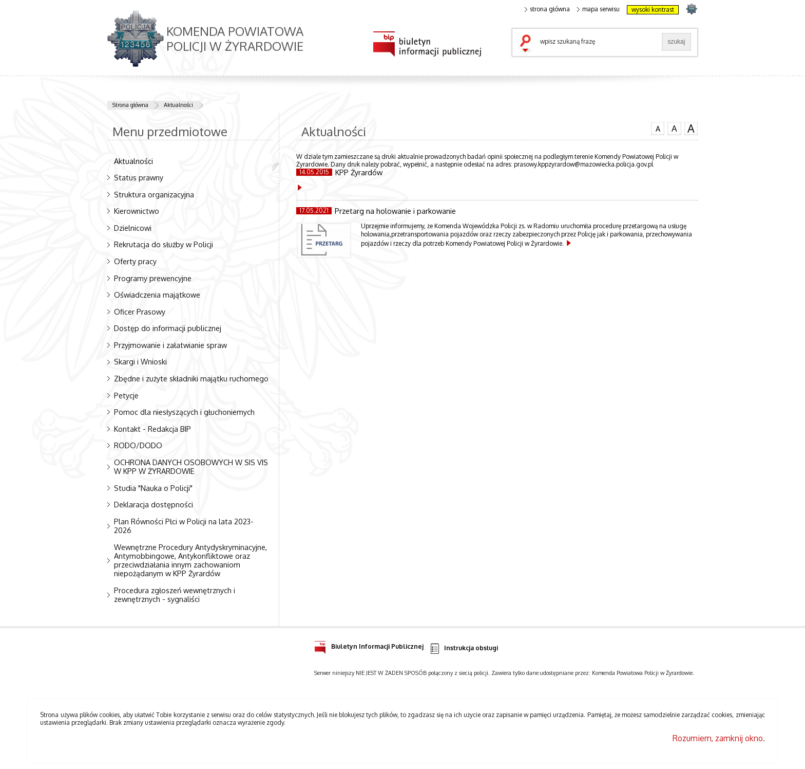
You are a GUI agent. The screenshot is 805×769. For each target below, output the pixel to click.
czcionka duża (691, 128)
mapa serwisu (598, 9)
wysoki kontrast (652, 9)
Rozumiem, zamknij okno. (719, 738)
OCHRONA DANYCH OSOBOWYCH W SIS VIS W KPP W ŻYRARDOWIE (191, 466)
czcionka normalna (657, 127)
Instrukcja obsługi (463, 648)
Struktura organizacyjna (154, 194)
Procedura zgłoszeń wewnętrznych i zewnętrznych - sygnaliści (174, 594)
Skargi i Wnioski (140, 361)
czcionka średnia (674, 128)
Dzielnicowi (132, 227)
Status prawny (138, 177)
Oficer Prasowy (139, 311)
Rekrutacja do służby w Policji (163, 244)
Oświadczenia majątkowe (157, 294)
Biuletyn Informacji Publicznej (369, 645)
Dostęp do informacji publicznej (167, 328)
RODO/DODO (138, 445)
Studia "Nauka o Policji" (153, 487)
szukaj (527, 44)
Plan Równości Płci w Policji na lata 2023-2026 (184, 526)
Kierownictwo (136, 210)
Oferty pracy (135, 261)
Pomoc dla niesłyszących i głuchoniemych (184, 411)
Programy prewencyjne (152, 278)
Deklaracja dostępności (153, 504)
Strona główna (130, 104)
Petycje (126, 395)
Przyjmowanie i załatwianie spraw (170, 345)
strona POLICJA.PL (691, 8)
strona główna (547, 9)
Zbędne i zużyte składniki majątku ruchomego (191, 378)
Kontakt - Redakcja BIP (152, 428)
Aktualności (178, 104)
